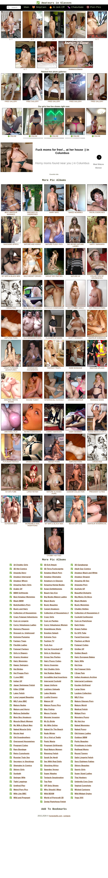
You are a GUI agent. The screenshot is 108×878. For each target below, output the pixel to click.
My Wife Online (51, 727)
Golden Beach (81, 655)
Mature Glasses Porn (54, 493)
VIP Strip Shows (51, 787)
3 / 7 (54, 39)
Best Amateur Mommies (11, 213)
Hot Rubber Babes (52, 675)
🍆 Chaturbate (75, 7)
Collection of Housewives (97, 277)
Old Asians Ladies (83, 735)
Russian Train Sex (21, 759)
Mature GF (75, 276)
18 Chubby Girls (20, 566)
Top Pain (48, 783)
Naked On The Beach (53, 731)
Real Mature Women (32, 308)
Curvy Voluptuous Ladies (24, 627)
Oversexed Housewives (32, 369)
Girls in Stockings (52, 655)
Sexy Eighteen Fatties (84, 763)
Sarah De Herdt (51, 759)
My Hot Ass (80, 723)
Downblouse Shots (52, 631)
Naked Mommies (75, 212)
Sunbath (17, 775)
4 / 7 (75, 39)
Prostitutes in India (83, 747)
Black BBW (18, 602)
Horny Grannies (51, 667)
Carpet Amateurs (54, 432)
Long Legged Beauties (23, 699)
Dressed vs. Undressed (32, 213)
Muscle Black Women (23, 723)
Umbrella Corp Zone (84, 783)
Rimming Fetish (51, 755)
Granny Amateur (75, 400)
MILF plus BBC (20, 703)
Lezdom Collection (75, 492)
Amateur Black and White (86, 574)
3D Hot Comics (20, 570)
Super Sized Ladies (83, 775)
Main (26, 7)
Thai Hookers (81, 779)
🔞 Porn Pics (93, 7)
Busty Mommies (75, 338)
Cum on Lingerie (20, 623)
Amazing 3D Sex (82, 582)
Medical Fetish (81, 711)
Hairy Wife (54, 212)
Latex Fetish (32, 492)
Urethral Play (11, 432)
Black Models (81, 602)
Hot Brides (18, 671)
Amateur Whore (20, 582)
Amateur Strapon (82, 578)
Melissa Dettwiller (21, 715)
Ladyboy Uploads (52, 691)
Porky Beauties (81, 743)
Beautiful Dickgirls (83, 594)
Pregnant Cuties (97, 492)
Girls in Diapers (20, 655)
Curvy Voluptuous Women (56, 627)
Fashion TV (49, 643)
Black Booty (49, 602)
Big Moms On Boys (83, 598)
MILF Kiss (79, 699)
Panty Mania (49, 743)
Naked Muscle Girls (97, 432)
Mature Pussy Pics (54, 244)
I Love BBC (18, 679)
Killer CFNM (18, 691)
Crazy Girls (49, 619)
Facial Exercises (97, 212)
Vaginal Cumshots (83, 787)
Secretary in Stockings (23, 763)
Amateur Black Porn (53, 574)
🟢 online (12, 135)
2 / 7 (32, 39)
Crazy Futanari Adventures (11, 369)
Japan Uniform (50, 687)
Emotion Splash (97, 368)
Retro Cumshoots (32, 432)
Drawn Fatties (32, 462)
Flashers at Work (54, 338)
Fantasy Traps (54, 368)
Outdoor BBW (11, 524)
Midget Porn (54, 462)
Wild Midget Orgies (32, 276)
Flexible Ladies (20, 647)
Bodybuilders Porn (21, 606)
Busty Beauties (51, 606)
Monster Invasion (52, 719)
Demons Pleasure (21, 631)
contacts (66, 818)
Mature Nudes (19, 707)
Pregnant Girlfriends (53, 747)
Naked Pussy (80, 731)
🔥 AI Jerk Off (56, 7)
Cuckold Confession (54, 308)
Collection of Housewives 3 (87, 615)
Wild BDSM (49, 795)
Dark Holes (80, 627)
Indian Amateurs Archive (86, 679)
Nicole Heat (18, 735)
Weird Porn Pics (20, 791)
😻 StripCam (39, 7)
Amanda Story (19, 574)
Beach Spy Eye (75, 524)
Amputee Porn (11, 338)
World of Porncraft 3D (54, 799)
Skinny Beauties (82, 767)
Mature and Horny (32, 244)
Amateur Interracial (97, 524)
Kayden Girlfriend (82, 687)
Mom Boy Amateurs (22, 719)
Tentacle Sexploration (54, 779)
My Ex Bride (49, 723)
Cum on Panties (51, 623)
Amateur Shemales (97, 338)
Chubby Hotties (54, 555)
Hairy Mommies (75, 432)
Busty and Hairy (20, 610)
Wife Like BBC (19, 795)
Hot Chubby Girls (75, 308)
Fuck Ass (48, 647)
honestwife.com (55, 818)
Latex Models (50, 695)
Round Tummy (32, 400)
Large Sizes (80, 691)
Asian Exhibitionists (53, 590)
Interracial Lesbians (83, 683)
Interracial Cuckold (54, 400)
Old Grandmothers (32, 338)
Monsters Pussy (82, 719)
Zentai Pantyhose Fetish (55, 803)
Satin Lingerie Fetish (84, 759)
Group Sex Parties (54, 276)
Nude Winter (49, 735)
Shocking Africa (11, 244)
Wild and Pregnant (21, 799)
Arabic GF (17, 590)
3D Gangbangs (81, 566)
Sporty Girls (80, 771)
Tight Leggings (20, 783)
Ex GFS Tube (11, 492)
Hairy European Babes (85, 659)
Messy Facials (50, 715)
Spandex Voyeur (51, 771)
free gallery (11, 101)
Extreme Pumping (21, 639)
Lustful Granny (51, 699)
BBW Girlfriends (20, 594)
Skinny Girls (18, 771)
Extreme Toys (50, 639)
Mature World (81, 707)
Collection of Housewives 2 (56, 615)
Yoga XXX (79, 799)
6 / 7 (25, 69)
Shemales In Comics (22, 767)
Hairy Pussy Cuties (52, 663)
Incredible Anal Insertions (32, 524)
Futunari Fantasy (11, 462)
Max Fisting (49, 711)
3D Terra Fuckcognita (53, 570)
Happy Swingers (97, 244)
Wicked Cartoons (82, 791)
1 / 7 (11, 39)
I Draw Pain (11, 308)
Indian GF (17, 683)
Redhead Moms (97, 400)
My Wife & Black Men (11, 276)
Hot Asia (78, 667)
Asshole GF (80, 590)
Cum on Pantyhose (83, 623)
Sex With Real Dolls (53, 763)
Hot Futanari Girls (83, 671)
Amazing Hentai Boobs (11, 401)
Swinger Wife (19, 779)
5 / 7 (97, 39)
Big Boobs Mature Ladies (75, 245)
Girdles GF (79, 651)
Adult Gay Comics (83, 570)
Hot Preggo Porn (97, 308)
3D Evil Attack (50, 566)
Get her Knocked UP (53, 651)
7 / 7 (47, 69)
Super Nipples (50, 775)
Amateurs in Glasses (75, 68)
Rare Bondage (75, 368)
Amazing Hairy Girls (22, 586)
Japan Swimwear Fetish (24, 687)
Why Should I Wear (52, 791)
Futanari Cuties (81, 647)
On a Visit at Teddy (52, 739)
